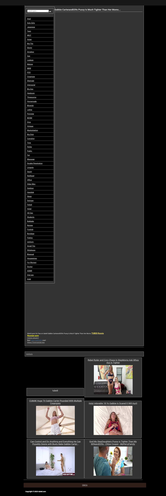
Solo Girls (31, 23)
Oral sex (30, 275)
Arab (29, 279)
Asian (29, 39)
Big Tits (30, 44)
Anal (29, 19)
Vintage (30, 126)
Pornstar (30, 114)
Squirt (29, 172)
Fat (28, 155)
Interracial (31, 85)
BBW (29, 68)
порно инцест (33, 338)
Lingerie (30, 167)
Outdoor (30, 188)
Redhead (30, 176)
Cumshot (31, 139)
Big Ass (30, 89)
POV (29, 72)
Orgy (29, 122)
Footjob (30, 229)
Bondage (30, 234)
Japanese (31, 27)
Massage (31, 159)
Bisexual (30, 254)
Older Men (31, 184)
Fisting (30, 238)
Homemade (32, 101)
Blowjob (30, 105)
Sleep (29, 196)
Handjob (30, 192)
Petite (29, 147)
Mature (30, 64)
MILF (29, 35)
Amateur (30, 52)
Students (30, 217)
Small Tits (31, 246)
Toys (29, 143)
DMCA (84, 485)
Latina (29, 110)
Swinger (30, 201)
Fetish (29, 205)
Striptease (31, 250)
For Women (31, 262)
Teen (29, 31)
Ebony (29, 48)
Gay (28, 56)
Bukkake (30, 221)
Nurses (30, 225)
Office (29, 180)
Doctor (30, 267)
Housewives (32, 258)
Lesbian (30, 60)
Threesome (31, 97)
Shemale (30, 81)
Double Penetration (35, 163)
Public (29, 151)
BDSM (29, 118)
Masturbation (32, 130)
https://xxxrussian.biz (36, 342)
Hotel (29, 209)
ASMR (29, 271)
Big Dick (30, 134)
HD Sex (30, 213)
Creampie (31, 77)
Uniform (30, 242)
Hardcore (31, 93)
